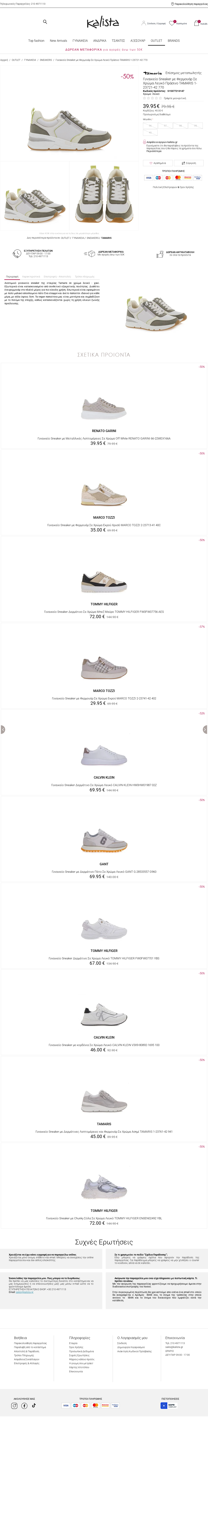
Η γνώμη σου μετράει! (81, 1363)
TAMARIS (106, 238)
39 (195, 125)
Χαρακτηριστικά (31, 276)
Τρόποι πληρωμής (84, 276)
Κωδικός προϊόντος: (154, 91)
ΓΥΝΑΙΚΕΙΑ (80, 40)
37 (165, 125)
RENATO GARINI (104, 431)
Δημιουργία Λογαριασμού (131, 1347)
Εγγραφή (161, 23)
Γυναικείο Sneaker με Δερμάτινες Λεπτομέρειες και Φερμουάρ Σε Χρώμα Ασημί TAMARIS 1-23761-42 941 (104, 1131)
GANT (104, 864)
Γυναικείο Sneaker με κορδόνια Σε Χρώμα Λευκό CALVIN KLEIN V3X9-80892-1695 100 (104, 1045)
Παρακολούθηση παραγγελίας (191, 4)
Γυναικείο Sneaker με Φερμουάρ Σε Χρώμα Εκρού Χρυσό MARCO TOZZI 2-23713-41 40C (104, 525)
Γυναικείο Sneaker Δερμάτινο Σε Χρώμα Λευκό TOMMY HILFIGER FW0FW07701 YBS (104, 958)
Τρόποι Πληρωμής (24, 1355)
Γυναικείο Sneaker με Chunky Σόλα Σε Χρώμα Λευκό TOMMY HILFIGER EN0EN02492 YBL (104, 1218)
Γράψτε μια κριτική (175, 98)
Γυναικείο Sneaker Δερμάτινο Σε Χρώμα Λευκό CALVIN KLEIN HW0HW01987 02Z (104, 785)
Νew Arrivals (58, 40)
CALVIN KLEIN (104, 777)
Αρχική (4, 60)
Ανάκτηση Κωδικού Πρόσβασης (134, 1351)
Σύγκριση (189, 163)
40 (150, 132)
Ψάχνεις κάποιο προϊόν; (82, 1359)
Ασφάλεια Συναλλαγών (26, 1359)
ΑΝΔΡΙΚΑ (99, 40)
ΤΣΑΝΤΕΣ (118, 40)
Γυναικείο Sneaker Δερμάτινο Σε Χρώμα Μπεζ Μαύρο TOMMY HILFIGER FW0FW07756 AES (104, 611)
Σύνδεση (151, 23)
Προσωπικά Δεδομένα (81, 1351)
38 (180, 125)
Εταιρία (73, 1343)
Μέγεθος (147, 119)
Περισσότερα (153, 151)
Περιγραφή (12, 276)
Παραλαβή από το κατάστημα (30, 1347)
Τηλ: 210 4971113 (175, 1343)
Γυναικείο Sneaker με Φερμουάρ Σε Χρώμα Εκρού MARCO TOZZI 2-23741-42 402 (104, 698)
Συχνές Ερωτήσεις (79, 1355)
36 (150, 125)
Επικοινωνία (76, 1371)
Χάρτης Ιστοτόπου (79, 1367)
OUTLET (156, 40)
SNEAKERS (46, 60)
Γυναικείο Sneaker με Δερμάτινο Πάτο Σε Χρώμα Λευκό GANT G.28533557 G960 (104, 871)
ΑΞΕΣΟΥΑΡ (138, 40)
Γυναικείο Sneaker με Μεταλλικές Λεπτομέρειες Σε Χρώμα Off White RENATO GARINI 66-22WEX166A (104, 438)
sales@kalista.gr (24, 1292)
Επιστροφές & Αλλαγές (26, 1363)
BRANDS (174, 40)
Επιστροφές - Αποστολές (57, 276)
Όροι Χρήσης (187, 187)
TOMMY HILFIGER (104, 604)
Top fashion (36, 40)
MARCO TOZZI (104, 518)
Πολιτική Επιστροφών (165, 187)
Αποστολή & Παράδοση (26, 1351)
